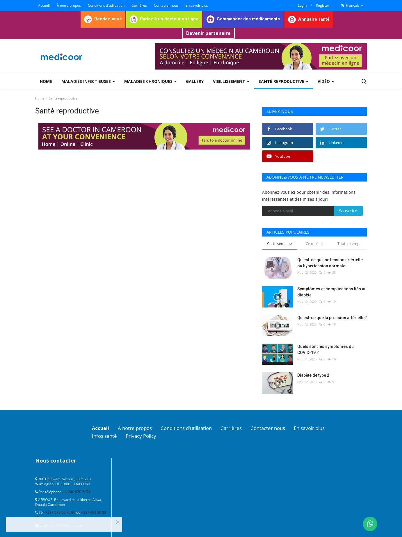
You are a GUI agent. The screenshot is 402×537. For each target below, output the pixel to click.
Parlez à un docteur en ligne (164, 19)
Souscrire (348, 211)
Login (302, 5)
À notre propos (69, 5)
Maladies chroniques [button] (150, 81)
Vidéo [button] (326, 81)
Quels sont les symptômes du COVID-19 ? (325, 349)
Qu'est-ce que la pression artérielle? (332, 317)
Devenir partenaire (208, 33)
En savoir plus (197, 5)
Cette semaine (279, 243)
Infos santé (105, 435)
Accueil (44, 5)
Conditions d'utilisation (106, 5)
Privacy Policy (144, 435)
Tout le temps (349, 243)
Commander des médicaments (243, 19)
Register (322, 5)
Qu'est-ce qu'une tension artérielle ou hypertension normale (330, 262)
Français (352, 5)
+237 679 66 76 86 (60, 511)
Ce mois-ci (314, 243)
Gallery (195, 81)
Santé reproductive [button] (283, 81)
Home (46, 81)
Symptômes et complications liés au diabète (332, 292)
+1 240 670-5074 (76, 491)
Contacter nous (166, 5)
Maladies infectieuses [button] (88, 81)
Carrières (139, 5)
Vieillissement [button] (231, 81)
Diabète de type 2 (313, 375)
